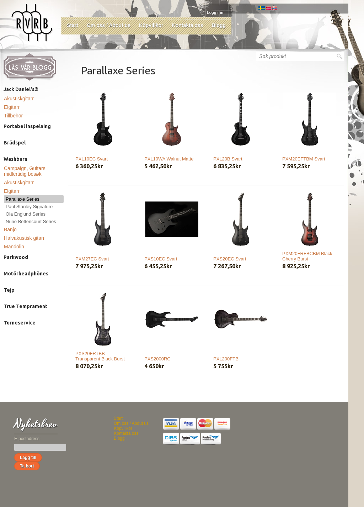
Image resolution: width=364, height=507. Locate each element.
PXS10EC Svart (160, 259)
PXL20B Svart (227, 159)
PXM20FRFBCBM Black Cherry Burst (307, 256)
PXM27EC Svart (92, 259)
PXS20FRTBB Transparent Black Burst (100, 356)
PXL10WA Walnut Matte (169, 159)
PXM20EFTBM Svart (303, 159)
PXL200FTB (226, 358)
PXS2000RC (157, 358)
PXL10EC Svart (91, 159)
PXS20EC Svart (229, 259)
